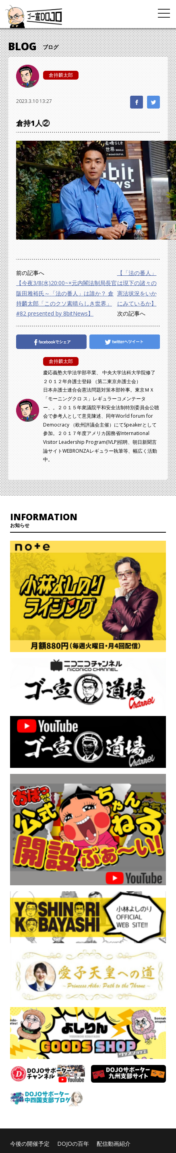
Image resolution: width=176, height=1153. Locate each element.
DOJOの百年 (73, 1143)
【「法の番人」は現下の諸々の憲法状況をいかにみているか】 (137, 288)
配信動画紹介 (113, 1143)
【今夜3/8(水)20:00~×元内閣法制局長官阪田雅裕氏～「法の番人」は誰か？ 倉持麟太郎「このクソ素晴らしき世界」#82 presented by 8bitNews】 (66, 298)
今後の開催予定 (30, 1143)
